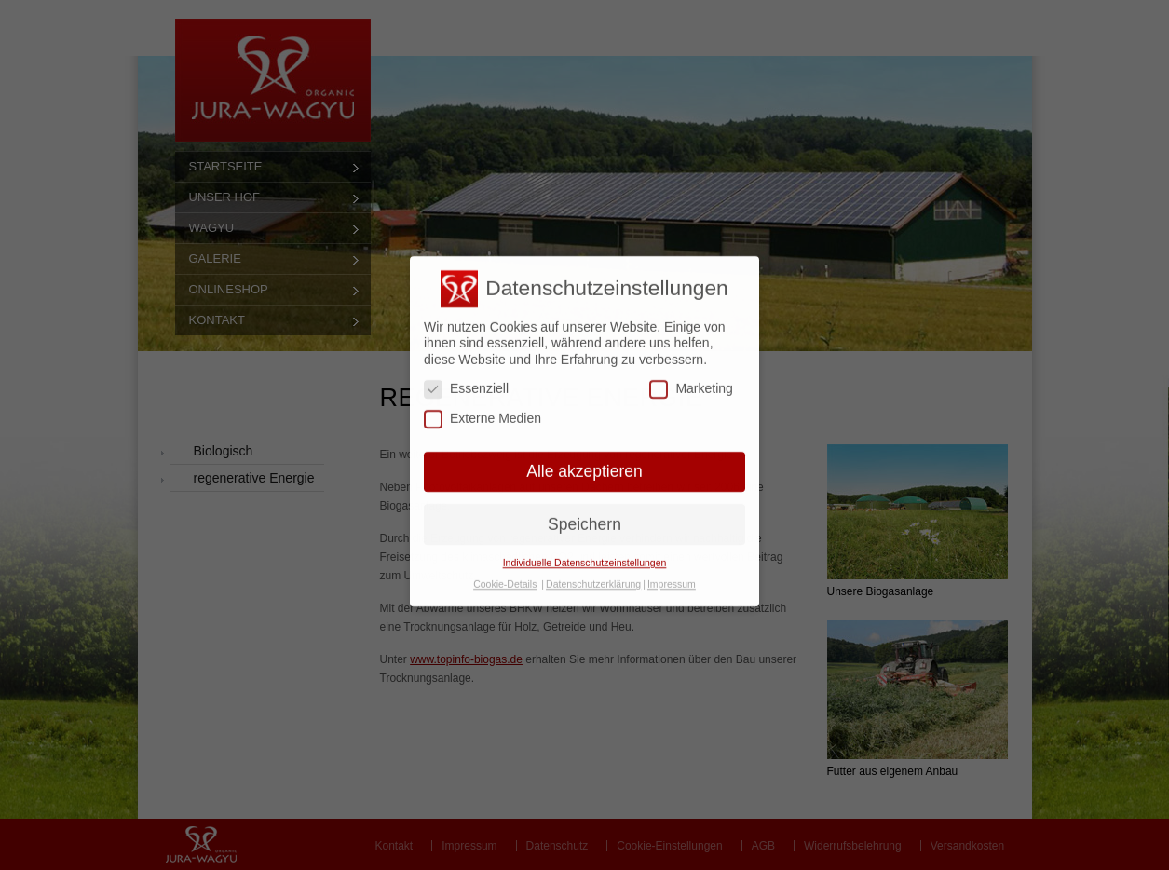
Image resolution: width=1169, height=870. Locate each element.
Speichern (584, 511)
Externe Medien (482, 406)
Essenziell (466, 377)
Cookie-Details (505, 572)
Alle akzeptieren (584, 458)
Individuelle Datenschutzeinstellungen (585, 550)
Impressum (671, 572)
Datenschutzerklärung (593, 572)
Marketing (690, 377)
